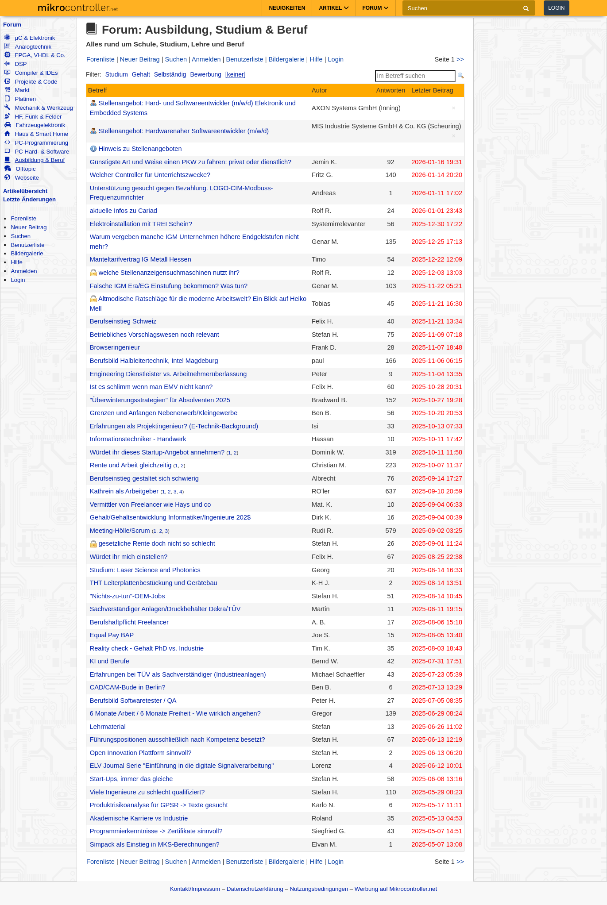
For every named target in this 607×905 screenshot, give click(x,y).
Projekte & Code (30, 81)
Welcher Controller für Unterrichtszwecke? (150, 174)
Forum (12, 24)
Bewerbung (205, 74)
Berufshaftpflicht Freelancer (129, 622)
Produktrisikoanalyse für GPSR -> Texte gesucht (159, 805)
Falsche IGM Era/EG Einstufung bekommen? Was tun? (168, 285)
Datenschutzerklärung (255, 889)
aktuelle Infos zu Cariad (123, 210)
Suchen (21, 236)
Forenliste (23, 218)
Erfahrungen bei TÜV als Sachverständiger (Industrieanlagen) (178, 674)
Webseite (21, 177)
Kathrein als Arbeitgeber (124, 491)
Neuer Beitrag (28, 227)
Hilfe (16, 262)
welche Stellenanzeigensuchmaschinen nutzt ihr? (169, 272)
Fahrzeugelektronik (34, 125)
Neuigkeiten (287, 8)
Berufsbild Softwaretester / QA (133, 700)
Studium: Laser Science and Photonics (145, 570)
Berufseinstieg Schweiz (123, 321)
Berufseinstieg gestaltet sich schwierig (144, 478)
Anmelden (24, 271)
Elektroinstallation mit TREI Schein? (141, 223)
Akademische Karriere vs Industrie (139, 818)
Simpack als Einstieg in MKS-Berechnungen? (155, 844)
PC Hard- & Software (36, 151)
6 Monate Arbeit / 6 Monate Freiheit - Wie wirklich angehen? (175, 713)
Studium (116, 74)
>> (460, 59)
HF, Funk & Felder (33, 116)
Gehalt (141, 74)
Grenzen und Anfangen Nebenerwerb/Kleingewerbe (164, 412)
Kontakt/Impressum (195, 889)
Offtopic (19, 169)
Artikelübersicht (25, 191)
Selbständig (170, 74)
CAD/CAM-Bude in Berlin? (128, 687)
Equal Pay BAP (112, 635)
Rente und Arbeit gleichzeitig (131, 465)
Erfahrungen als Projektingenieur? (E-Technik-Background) (174, 426)
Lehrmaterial (108, 726)
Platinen (20, 99)
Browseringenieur (115, 347)
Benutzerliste (27, 245)
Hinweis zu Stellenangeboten (140, 148)
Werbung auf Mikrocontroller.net (396, 889)
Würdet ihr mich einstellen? (129, 556)
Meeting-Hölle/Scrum (120, 530)
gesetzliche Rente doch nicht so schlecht (157, 543)
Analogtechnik (27, 46)
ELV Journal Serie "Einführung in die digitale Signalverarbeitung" (182, 765)
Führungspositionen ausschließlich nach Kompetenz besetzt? (177, 739)
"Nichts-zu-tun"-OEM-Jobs (127, 596)
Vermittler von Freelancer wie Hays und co (150, 504)
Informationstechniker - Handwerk (138, 439)
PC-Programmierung (36, 142)
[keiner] (235, 74)
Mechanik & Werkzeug (38, 107)
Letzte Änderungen (29, 199)
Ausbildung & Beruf (34, 160)
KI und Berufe (109, 661)
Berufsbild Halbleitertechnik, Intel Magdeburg (154, 360)
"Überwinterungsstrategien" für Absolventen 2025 (160, 400)
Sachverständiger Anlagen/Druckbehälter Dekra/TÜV (165, 608)
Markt (16, 90)
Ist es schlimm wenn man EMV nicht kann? (151, 386)
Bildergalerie (27, 253)
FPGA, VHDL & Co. (34, 55)
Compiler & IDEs (31, 72)
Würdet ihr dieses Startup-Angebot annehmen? (157, 452)
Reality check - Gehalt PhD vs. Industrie (147, 648)
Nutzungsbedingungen (319, 889)
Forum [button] (376, 8)
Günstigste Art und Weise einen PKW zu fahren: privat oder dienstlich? (190, 162)
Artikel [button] (333, 8)
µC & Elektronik (29, 38)
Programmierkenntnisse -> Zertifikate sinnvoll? (156, 831)
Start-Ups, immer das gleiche (131, 778)
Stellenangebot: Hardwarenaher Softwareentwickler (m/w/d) (184, 131)
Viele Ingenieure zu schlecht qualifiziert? (147, 792)
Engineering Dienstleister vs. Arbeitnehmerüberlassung (168, 373)
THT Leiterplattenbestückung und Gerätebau (153, 582)
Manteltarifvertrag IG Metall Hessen (140, 259)
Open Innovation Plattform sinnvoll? (141, 752)
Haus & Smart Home (36, 134)
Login (556, 8)
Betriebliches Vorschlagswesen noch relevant (154, 334)
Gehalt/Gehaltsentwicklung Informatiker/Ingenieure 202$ (170, 517)
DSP (15, 64)
